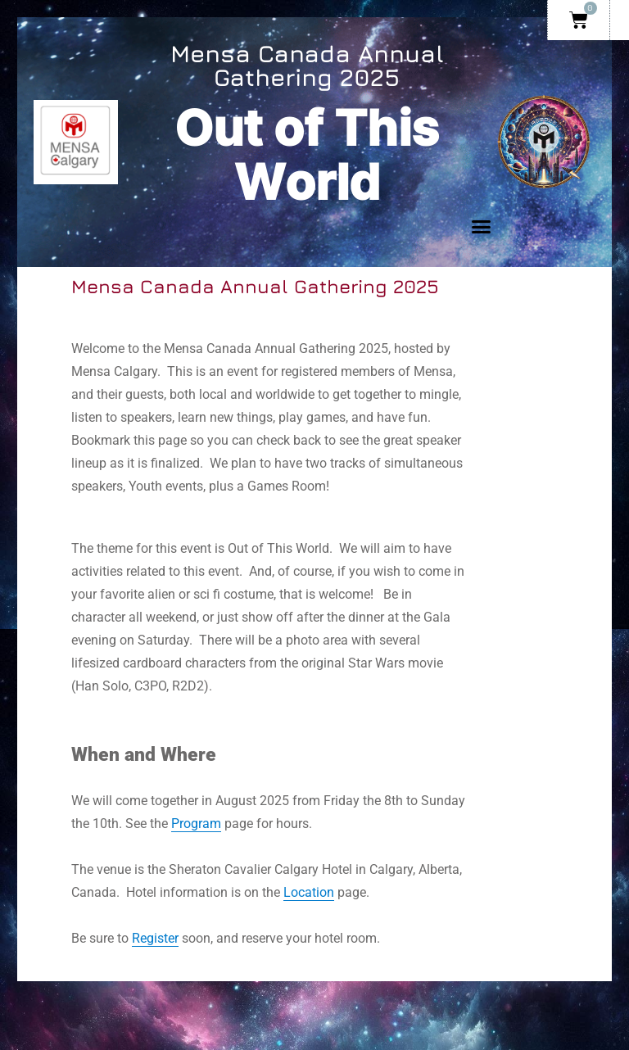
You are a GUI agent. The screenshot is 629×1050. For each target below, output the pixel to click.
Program (196, 823)
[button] (480, 226)
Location (308, 892)
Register (155, 938)
